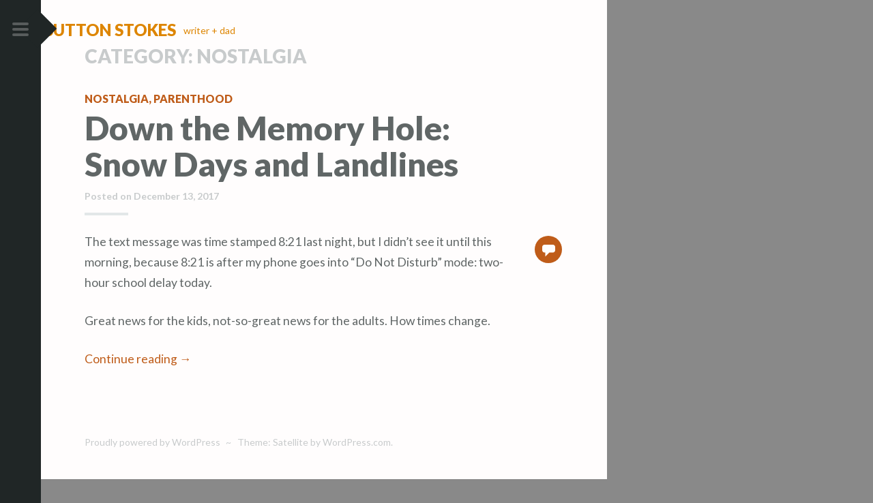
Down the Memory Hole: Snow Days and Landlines (271, 170)
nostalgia (117, 122)
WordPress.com (357, 466)
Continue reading (138, 383)
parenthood (193, 122)
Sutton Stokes (150, 30)
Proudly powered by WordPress (152, 466)
